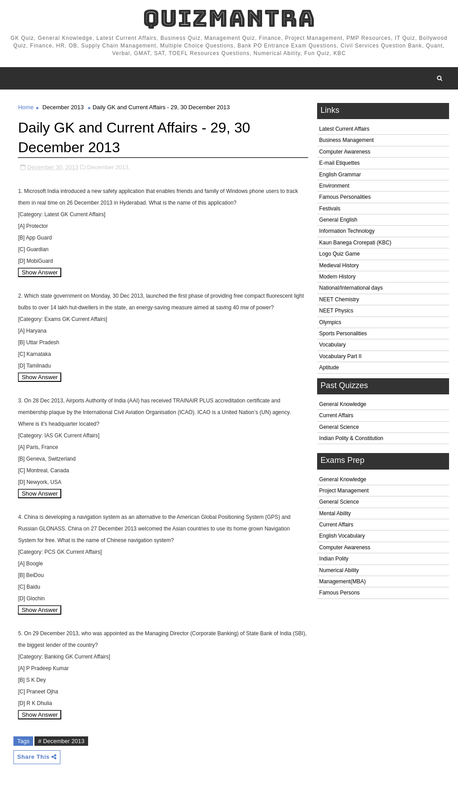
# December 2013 (61, 741)
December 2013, (108, 167)
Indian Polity (333, 559)
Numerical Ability (339, 570)
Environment (334, 186)
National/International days (351, 288)
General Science (339, 427)
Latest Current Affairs (344, 129)
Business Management (346, 140)
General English (338, 220)
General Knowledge (342, 404)
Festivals (329, 208)
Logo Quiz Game (339, 254)
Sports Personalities (343, 333)
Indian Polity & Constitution (351, 438)
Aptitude (329, 367)
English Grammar (340, 174)
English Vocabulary (342, 536)
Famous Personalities (345, 197)
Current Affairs (336, 415)
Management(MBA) (342, 581)
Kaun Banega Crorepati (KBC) (355, 242)
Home (26, 107)
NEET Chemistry (339, 299)
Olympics (330, 322)
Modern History (337, 277)
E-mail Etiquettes (339, 163)
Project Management (344, 490)
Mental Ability (335, 513)
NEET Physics (336, 311)
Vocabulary (332, 345)
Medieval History (339, 265)
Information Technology (347, 231)
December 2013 (63, 107)
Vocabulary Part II (340, 356)
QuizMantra (229, 18)
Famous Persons (339, 593)
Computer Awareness (345, 152)
